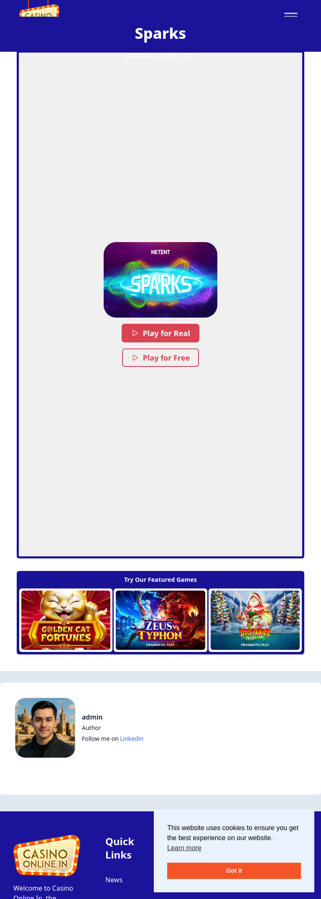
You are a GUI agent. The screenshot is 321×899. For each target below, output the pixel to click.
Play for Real (160, 333)
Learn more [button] (184, 847)
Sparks (160, 33)
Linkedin (131, 738)
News (113, 879)
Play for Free (160, 358)
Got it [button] (234, 870)
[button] (160, 280)
